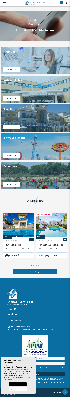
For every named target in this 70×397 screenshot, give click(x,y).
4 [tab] (36, 265)
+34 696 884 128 (14, 320)
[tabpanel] (18, 235)
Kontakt (45, 329)
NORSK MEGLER (35, 3)
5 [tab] (38, 265)
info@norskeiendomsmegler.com (20, 326)
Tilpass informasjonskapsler (18, 389)
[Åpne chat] (65, 392)
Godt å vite (36, 329)
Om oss (15, 329)
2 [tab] (33, 265)
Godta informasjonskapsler (17, 384)
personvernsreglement (54, 367)
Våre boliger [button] (25, 329)
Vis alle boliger (35, 272)
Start (8, 329)
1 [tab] (31, 265)
